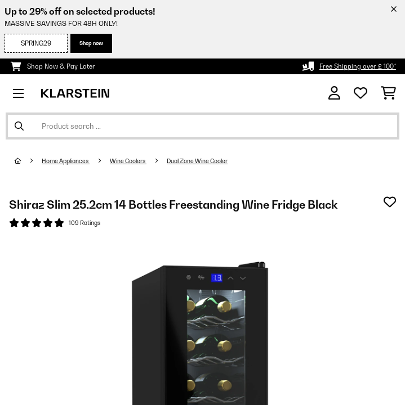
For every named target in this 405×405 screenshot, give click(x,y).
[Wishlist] (360, 93)
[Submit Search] (19, 126)
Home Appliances (66, 161)
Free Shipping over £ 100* (357, 66)
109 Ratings (84, 222)
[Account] (334, 93)
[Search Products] (202, 126)
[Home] (28, 161)
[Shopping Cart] (388, 93)
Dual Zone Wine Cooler (197, 161)
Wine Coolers (128, 161)
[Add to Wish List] (390, 202)
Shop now (91, 43)
